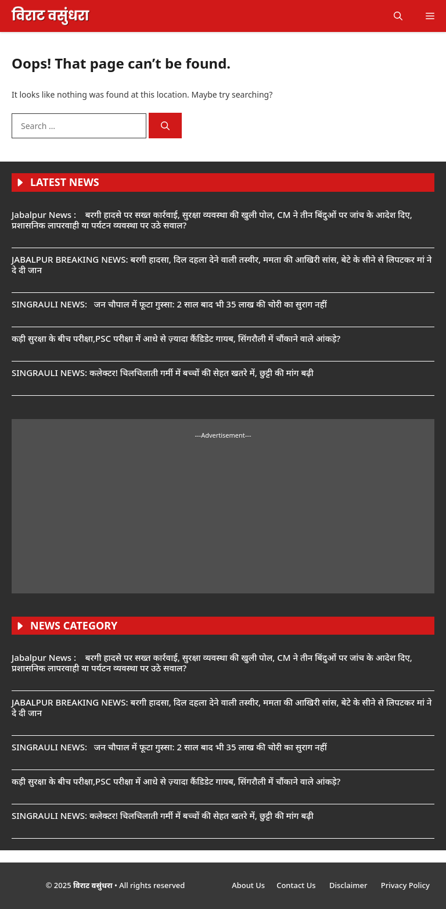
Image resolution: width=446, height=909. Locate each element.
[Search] (165, 126)
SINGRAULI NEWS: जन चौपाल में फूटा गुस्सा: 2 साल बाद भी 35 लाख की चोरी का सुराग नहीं (169, 304)
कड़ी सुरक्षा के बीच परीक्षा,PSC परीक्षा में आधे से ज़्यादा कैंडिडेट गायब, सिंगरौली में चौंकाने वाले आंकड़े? (176, 338)
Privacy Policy (405, 885)
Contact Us (297, 885)
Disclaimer (349, 885)
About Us (248, 885)
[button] (398, 16)
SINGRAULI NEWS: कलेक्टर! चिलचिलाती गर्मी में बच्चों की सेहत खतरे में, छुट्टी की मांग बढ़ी (163, 372)
